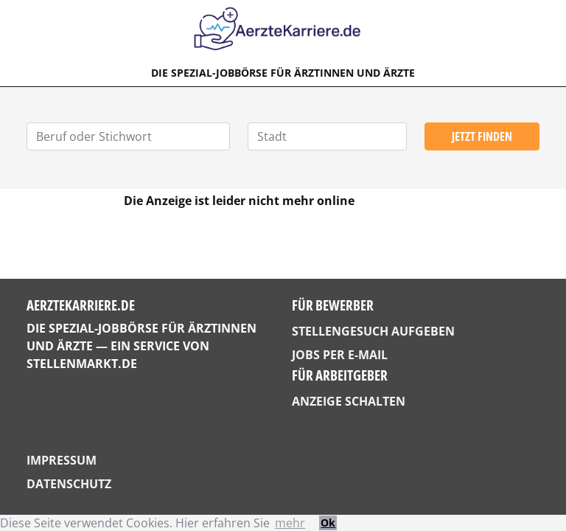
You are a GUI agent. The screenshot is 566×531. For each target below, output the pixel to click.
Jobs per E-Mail (340, 355)
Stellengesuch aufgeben (373, 331)
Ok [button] (328, 523)
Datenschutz (69, 484)
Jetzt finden (482, 136)
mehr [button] (290, 523)
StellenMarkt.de (82, 363)
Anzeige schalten (348, 401)
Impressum (62, 460)
